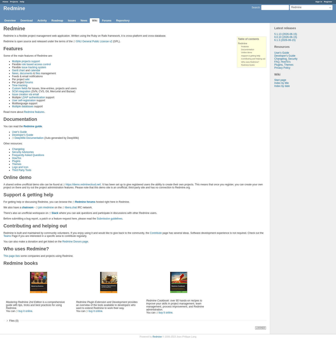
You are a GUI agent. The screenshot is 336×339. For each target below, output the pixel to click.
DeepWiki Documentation (29, 137)
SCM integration (21, 91)
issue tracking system (34, 67)
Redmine (242, 43)
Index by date (282, 86)
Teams (7, 236)
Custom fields (20, 88)
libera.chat (71, 207)
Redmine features (34, 112)
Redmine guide (33, 126)
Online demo (246, 52)
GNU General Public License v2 (94, 41)
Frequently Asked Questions (28, 155)
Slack (55, 213)
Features (245, 46)
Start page (280, 80)
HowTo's (286, 61)
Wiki (94, 20)
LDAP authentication (33, 97)
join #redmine (46, 207)
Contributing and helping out (253, 59)
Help (22, 1)
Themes (288, 64)
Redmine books (248, 65)
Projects (14, 1)
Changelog (280, 58)
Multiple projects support (26, 61)
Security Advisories (23, 152)
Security (292, 58)
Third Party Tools (21, 170)
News (84, 20)
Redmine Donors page (75, 241)
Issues (72, 20)
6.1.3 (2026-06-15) (285, 40)
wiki (27, 79)
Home (5, 1)
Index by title (281, 83)
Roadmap (57, 20)
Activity (42, 20)
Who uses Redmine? (250, 62)
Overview (10, 20)
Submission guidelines (109, 218)
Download (26, 20)
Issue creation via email (25, 94)
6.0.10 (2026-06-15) (285, 37)
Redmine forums (85, 201)
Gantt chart (18, 70)
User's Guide (281, 52)
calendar (35, 70)
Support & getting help (250, 56)
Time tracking (19, 85)
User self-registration (24, 100)
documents (26, 73)
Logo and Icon (20, 167)
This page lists (11, 255)
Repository (123, 20)
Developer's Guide (284, 55)
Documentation (247, 49)
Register (328, 1)
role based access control (36, 64)
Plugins (278, 64)
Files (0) (13, 320)
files (38, 73)
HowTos (16, 158)
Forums (106, 20)
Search (256, 7)
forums (29, 82)
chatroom (28, 207)
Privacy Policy (282, 67)
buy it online (25, 311)
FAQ (276, 61)
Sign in (318, 1)
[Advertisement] (291, 155)
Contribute (156, 233)
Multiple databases (22, 106)
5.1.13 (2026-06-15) (285, 34)
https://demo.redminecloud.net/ (83, 184)
